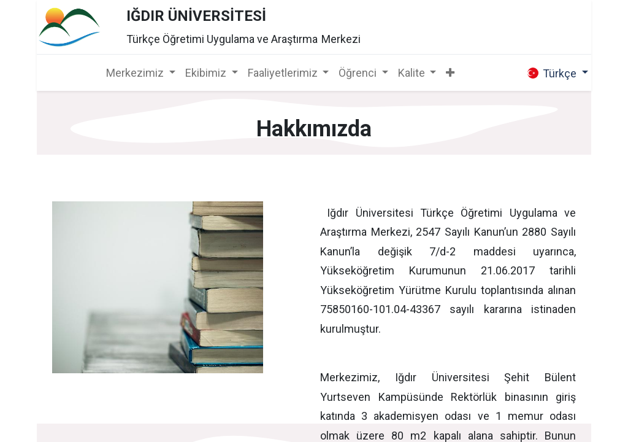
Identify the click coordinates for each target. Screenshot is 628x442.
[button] (450, 73)
